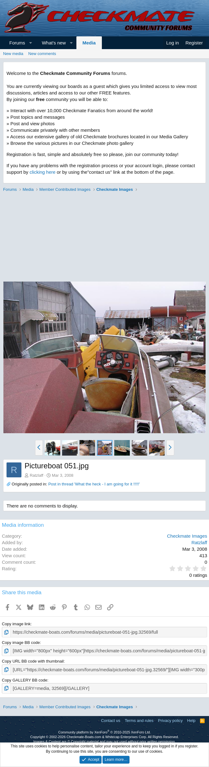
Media (89, 42)
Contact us (110, 718)
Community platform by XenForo (104, 730)
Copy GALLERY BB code (24, 678)
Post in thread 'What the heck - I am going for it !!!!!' (94, 484)
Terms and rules (139, 718)
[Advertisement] (103, 237)
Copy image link (16, 624)
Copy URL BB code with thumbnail (33, 660)
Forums (17, 42)
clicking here (42, 172)
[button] (30, 42)
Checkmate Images (187, 536)
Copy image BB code (21, 642)
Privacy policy (170, 718)
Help (191, 718)
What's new (54, 42)
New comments (42, 53)
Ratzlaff (36, 475)
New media (13, 53)
